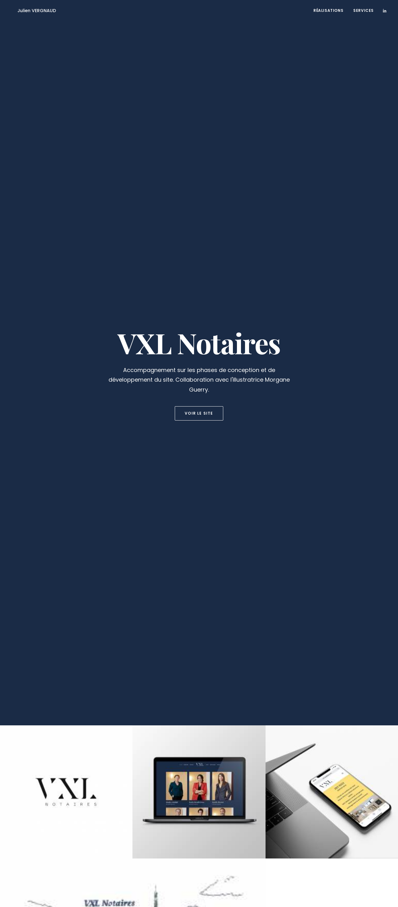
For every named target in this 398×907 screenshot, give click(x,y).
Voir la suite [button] (199, 681)
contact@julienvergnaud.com (133, 888)
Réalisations (328, 10)
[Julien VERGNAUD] (30, 10)
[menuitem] (328, 10)
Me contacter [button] (199, 823)
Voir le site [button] (199, 139)
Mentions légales (81, 888)
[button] (384, 10)
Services (363, 10)
